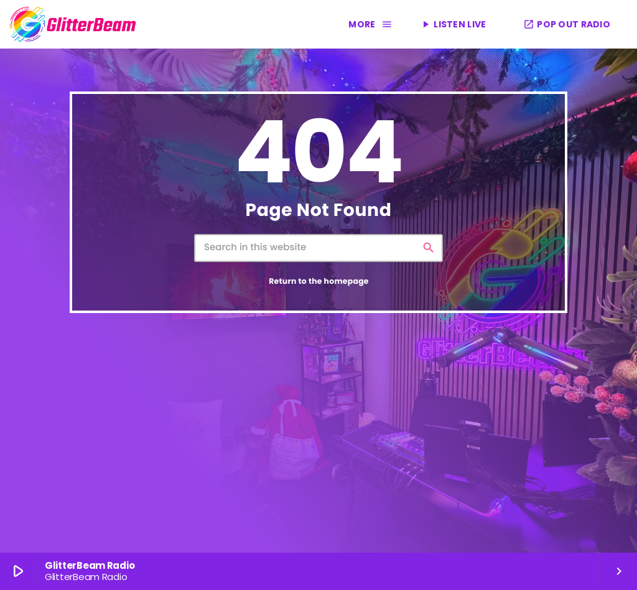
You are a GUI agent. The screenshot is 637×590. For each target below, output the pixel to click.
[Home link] (73, 24)
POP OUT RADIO (566, 24)
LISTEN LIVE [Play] (453, 24)
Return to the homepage (319, 281)
